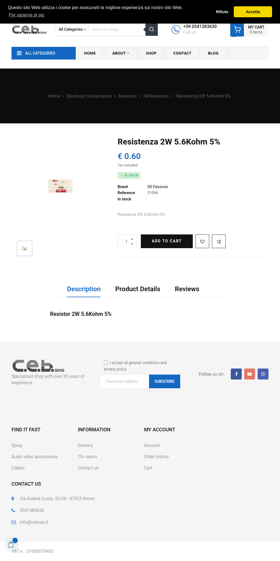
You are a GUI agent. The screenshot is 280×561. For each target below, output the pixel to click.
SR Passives (157, 187)
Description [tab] (84, 289)
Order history (156, 456)
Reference (126, 193)
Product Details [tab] (137, 289)
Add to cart (167, 241)
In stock (124, 199)
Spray (16, 445)
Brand (123, 187)
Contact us (88, 468)
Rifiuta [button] (222, 12)
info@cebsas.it (34, 522)
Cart (148, 468)
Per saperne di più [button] (26, 15)
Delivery (85, 445)
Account (152, 445)
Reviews (187, 289)
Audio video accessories (34, 456)
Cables (18, 468)
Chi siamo (87, 456)
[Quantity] (127, 241)
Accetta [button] (253, 12)
